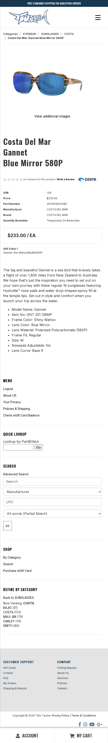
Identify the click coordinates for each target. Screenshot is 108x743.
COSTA (69, 34)
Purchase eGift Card (17, 570)
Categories (10, 34)
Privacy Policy (60, 715)
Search (8, 564)
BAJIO (7, 607)
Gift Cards (9, 667)
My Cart (81, 735)
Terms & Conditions (83, 715)
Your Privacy (12, 402)
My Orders (9, 683)
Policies (62, 683)
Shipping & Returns (15, 688)
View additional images (52, 116)
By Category (12, 557)
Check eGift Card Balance (21, 415)
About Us (63, 673)
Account (27, 735)
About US (9, 395)
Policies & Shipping (16, 408)
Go (8, 525)
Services (62, 678)
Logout (8, 389)
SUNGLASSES (50, 34)
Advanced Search (15, 474)
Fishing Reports (67, 667)
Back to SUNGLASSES (18, 597)
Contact (8, 673)
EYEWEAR (29, 34)
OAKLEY (8, 621)
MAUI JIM (9, 616)
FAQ (5, 678)
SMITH (8, 625)
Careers (62, 688)
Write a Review (65, 179)
